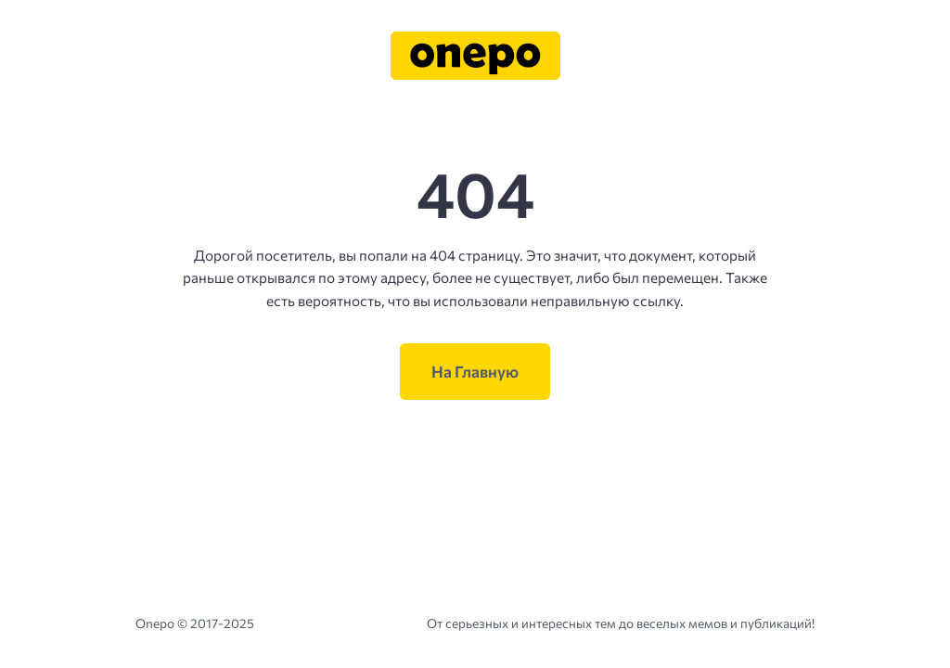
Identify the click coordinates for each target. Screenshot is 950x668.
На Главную (475, 371)
